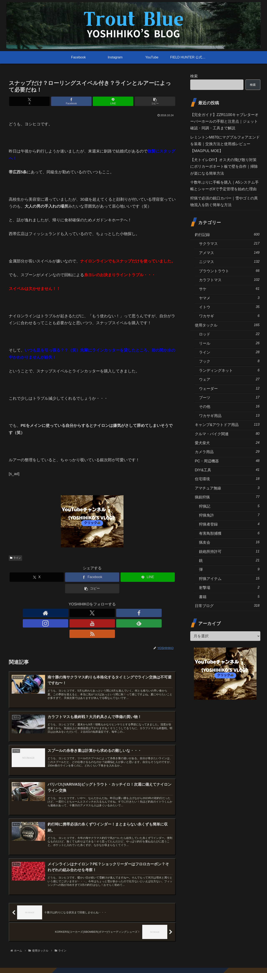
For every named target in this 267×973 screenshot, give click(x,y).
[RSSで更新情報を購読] (121, 613)
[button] (134, 101)
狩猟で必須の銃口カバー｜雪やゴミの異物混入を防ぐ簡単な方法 (224, 201)
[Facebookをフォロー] (82, 613)
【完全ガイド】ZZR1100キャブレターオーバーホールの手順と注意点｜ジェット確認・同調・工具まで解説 (224, 121)
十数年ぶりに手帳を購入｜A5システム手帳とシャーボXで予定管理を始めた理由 (224, 185)
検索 (194, 76)
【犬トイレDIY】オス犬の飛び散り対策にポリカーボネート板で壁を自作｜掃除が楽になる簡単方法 (224, 166)
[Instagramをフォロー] (92, 613)
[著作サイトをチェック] (63, 613)
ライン (15, 557)
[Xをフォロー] (73, 613)
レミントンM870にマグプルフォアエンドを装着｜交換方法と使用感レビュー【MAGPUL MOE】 (225, 144)
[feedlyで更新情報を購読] (111, 613)
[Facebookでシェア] (78, 101)
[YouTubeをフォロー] (102, 613)
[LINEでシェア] (106, 101)
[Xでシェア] (50, 101)
